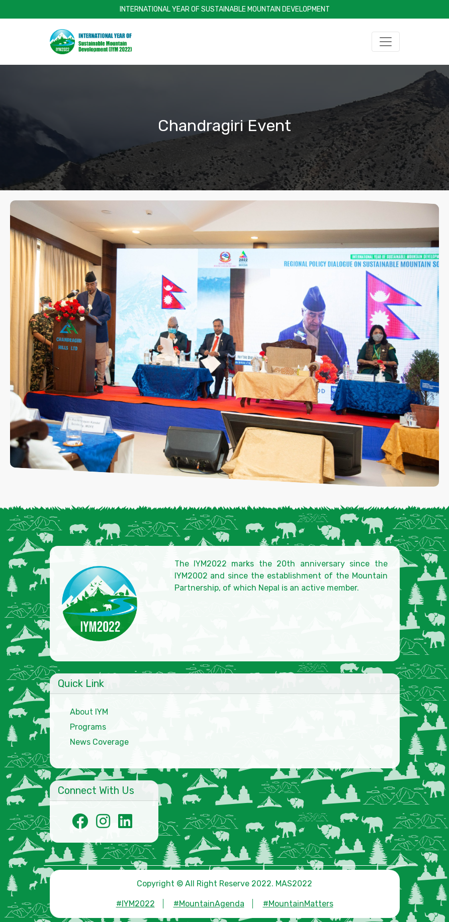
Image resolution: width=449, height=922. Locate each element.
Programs (88, 727)
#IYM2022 (135, 903)
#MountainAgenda (208, 903)
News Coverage (99, 742)
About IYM (89, 712)
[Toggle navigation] (386, 42)
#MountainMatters (298, 903)
